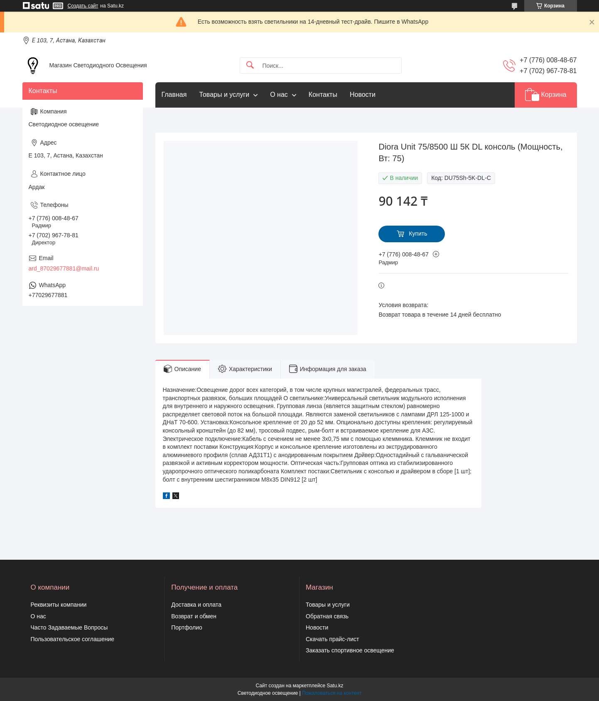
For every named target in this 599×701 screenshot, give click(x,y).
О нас (279, 94)
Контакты (323, 94)
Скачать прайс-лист (332, 639)
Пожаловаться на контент (331, 693)
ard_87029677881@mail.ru (64, 268)
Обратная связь (327, 616)
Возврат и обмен (193, 616)
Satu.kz (335, 686)
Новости (363, 94)
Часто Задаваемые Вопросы (69, 627)
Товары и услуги (224, 94)
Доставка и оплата (196, 604)
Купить (418, 233)
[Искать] (250, 65)
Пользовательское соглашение (73, 639)
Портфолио (186, 627)
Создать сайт (83, 6)
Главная (174, 94)
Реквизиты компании (59, 604)
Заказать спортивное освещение (350, 650)
